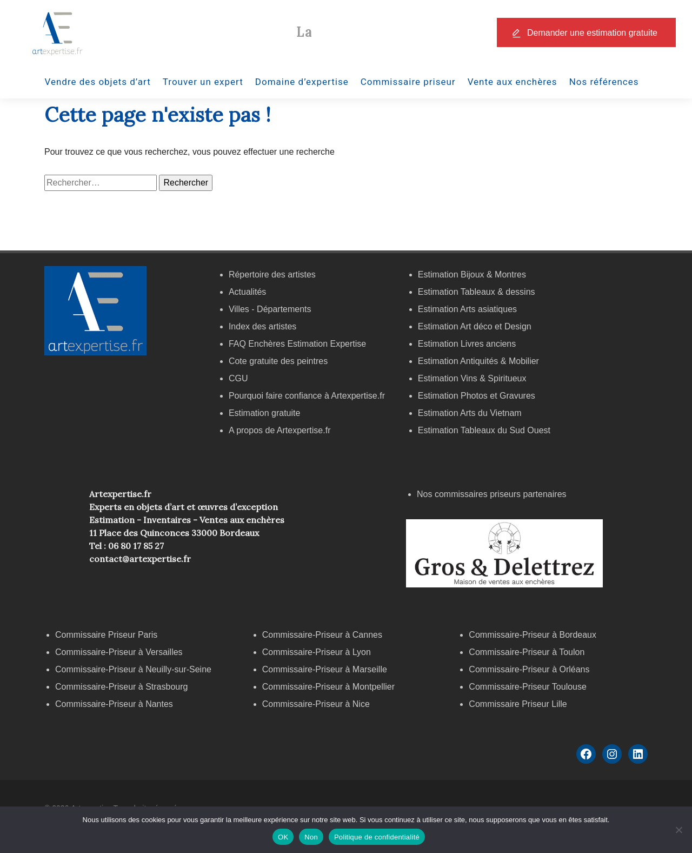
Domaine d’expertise (302, 81)
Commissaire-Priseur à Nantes (114, 704)
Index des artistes (262, 326)
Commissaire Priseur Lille (518, 704)
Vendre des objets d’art (98, 81)
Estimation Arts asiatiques (467, 309)
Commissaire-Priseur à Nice (316, 704)
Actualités (247, 291)
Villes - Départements (270, 309)
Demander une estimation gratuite (592, 32)
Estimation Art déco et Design (474, 326)
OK (283, 837)
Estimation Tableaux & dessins (476, 291)
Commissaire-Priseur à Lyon (316, 652)
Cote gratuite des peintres (278, 361)
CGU (238, 378)
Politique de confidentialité (377, 837)
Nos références (604, 81)
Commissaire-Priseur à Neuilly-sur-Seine (133, 669)
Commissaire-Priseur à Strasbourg (122, 686)
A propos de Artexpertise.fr (280, 430)
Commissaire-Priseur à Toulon (526, 652)
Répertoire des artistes (272, 274)
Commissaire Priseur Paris (106, 634)
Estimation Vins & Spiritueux (472, 378)
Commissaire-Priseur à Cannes (323, 634)
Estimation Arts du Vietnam (470, 413)
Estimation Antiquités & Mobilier (478, 361)
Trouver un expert (203, 81)
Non (311, 837)
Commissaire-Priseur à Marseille (324, 669)
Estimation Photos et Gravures (476, 395)
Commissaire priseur (408, 81)
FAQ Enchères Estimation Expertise (297, 343)
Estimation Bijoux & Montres (472, 274)
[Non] (678, 829)
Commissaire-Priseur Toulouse (528, 686)
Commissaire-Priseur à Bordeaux (532, 634)
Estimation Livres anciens (467, 343)
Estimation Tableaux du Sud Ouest (484, 430)
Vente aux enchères (512, 81)
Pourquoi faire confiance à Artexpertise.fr (307, 395)
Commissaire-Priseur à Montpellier (328, 686)
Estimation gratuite (265, 413)
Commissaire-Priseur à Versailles (119, 652)
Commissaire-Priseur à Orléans (529, 669)
